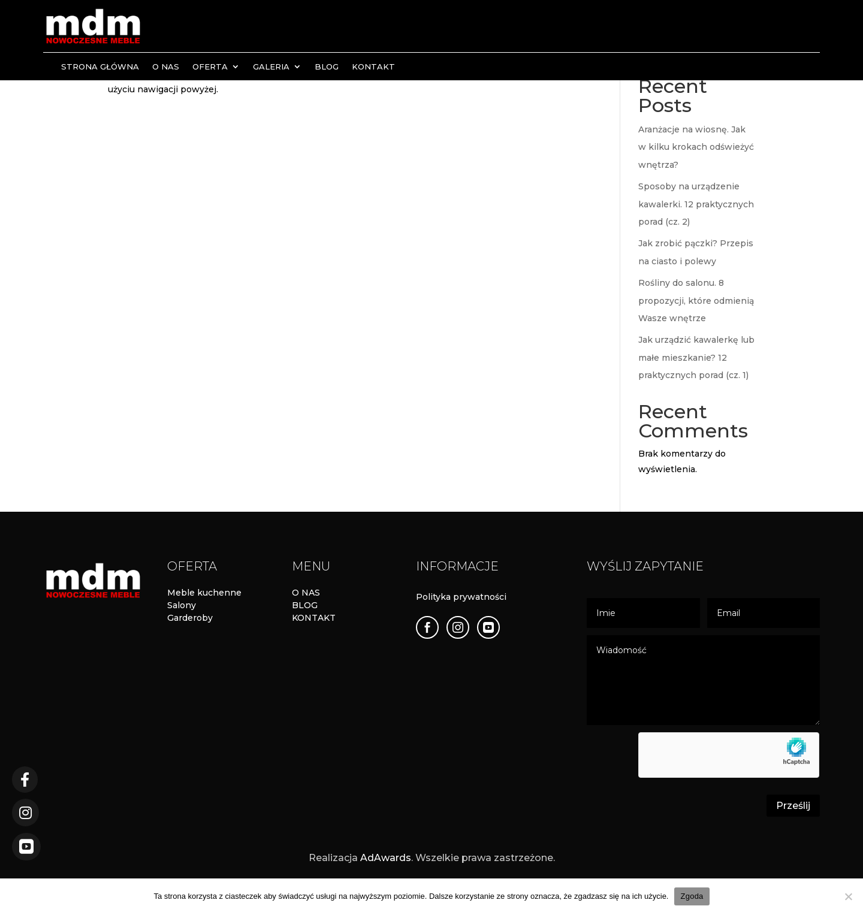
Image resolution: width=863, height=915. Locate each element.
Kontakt (373, 66)
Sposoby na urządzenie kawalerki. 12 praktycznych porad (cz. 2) (696, 204)
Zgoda (691, 896)
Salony (181, 605)
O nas (165, 66)
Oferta (210, 66)
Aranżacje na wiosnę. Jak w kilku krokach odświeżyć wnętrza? (696, 147)
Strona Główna (100, 66)
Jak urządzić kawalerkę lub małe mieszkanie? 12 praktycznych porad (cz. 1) (696, 357)
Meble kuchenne (204, 592)
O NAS (306, 592)
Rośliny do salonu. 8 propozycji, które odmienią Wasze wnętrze (696, 300)
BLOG (305, 605)
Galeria (271, 66)
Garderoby (190, 617)
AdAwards (385, 857)
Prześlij (793, 805)
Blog (327, 66)
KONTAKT (314, 617)
